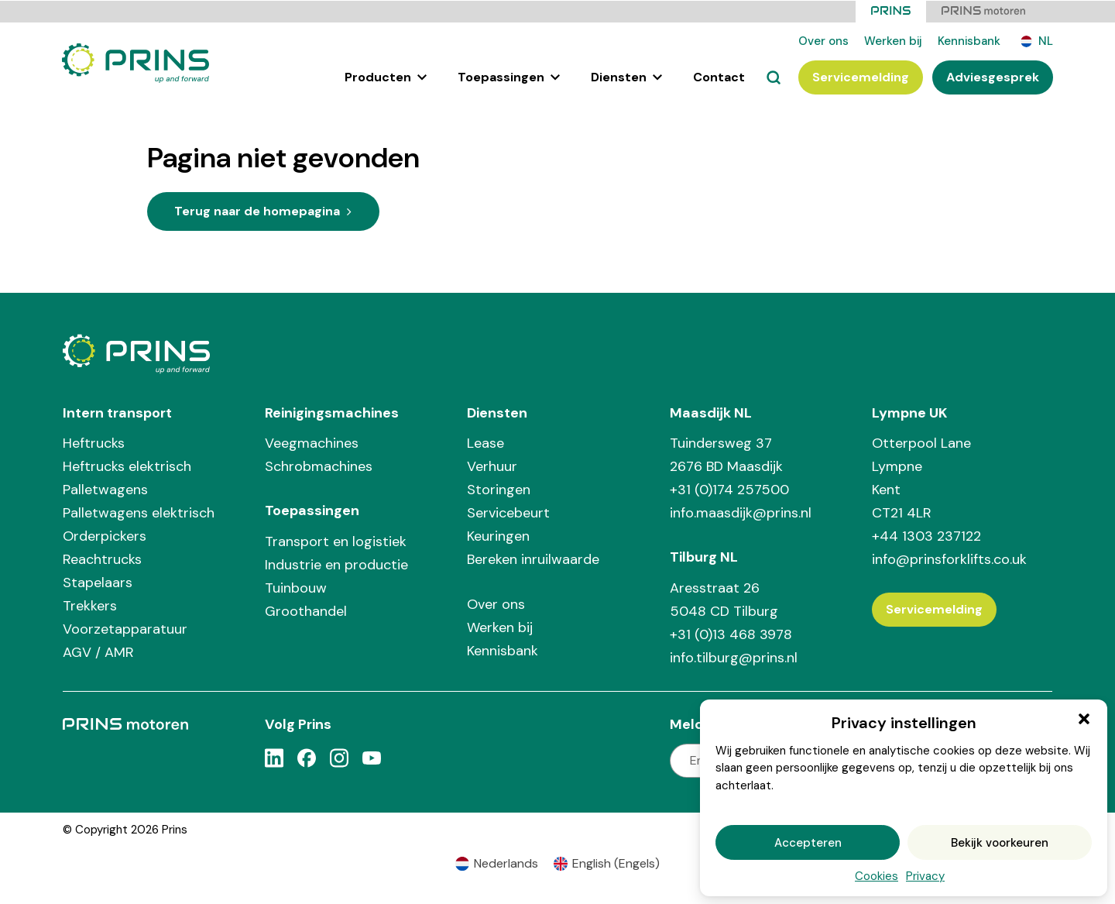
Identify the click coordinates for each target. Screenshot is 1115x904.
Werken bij (893, 40)
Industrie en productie (336, 564)
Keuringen (498, 535)
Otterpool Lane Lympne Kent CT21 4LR (921, 477)
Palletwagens (105, 488)
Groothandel (306, 610)
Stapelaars (97, 581)
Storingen (498, 488)
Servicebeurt (508, 512)
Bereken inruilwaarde (533, 558)
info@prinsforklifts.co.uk (949, 558)
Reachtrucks (102, 558)
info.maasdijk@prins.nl (740, 512)
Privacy (925, 876)
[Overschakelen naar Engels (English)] (606, 863)
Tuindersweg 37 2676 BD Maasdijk (726, 454)
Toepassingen (509, 76)
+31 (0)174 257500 (729, 488)
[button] (1084, 719)
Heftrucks (94, 442)
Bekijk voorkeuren (999, 843)
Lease (485, 442)
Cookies (876, 876)
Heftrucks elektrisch (127, 465)
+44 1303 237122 (926, 535)
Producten (386, 76)
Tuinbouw (296, 587)
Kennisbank (969, 40)
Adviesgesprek (992, 76)
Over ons (823, 40)
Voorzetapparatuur (125, 628)
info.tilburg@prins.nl (734, 657)
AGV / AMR (98, 651)
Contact (719, 76)
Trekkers (90, 605)
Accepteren (808, 843)
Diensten (626, 76)
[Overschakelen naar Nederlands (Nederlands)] (497, 863)
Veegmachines (312, 442)
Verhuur (492, 465)
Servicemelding (860, 76)
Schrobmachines (318, 465)
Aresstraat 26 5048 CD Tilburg (724, 599)
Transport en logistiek (336, 540)
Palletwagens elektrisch (138, 512)
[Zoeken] (773, 76)
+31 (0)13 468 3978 (731, 633)
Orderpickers (104, 535)
